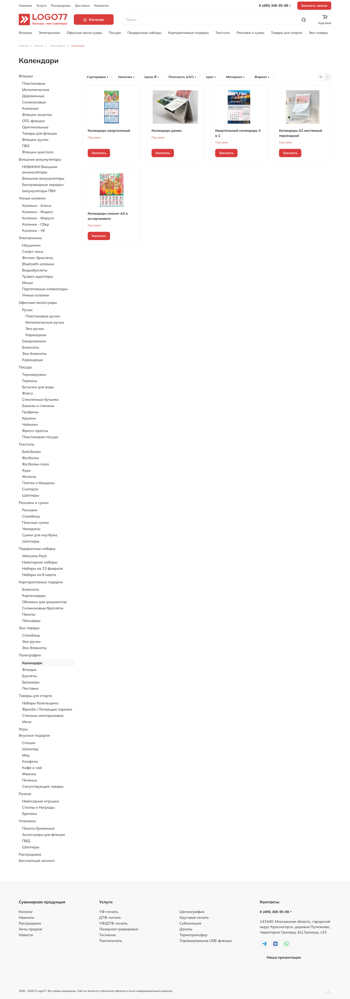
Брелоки (29, 813)
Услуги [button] (41, 6)
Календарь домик (167, 130)
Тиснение (107, 935)
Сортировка (97, 77)
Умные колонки (32, 198)
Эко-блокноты (34, 353)
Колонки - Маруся (38, 218)
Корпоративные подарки (188, 33)
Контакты (101, 6)
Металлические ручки (44, 322)
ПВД (26, 841)
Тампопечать (110, 940)
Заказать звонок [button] (314, 6)
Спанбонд (31, 516)
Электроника (49, 33)
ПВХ (25, 146)
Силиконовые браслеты (42, 608)
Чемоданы (31, 528)
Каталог (26, 911)
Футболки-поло (35, 464)
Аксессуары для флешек (43, 834)
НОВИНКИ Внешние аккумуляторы (39, 169)
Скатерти (30, 489)
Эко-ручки (34, 328)
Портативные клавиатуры (45, 289)
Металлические (35, 89)
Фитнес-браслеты (37, 257)
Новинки (25, 6)
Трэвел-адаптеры (37, 276)
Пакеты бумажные (38, 828)
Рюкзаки (30, 510)
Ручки (27, 310)
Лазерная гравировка (118, 929)
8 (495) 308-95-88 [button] (275, 5)
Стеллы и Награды (38, 807)
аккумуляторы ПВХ (39, 191)
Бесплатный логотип (37, 860)
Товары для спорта (286, 33)
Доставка (82, 6)
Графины (30, 412)
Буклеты (29, 676)
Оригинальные (35, 127)
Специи (28, 742)
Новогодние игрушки (40, 801)
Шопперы (30, 495)
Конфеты (30, 761)
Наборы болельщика (40, 703)
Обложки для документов (44, 602)
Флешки (25, 33)
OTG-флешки (33, 121)
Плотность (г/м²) (182, 77)
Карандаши (35, 335)
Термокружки (34, 374)
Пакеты (28, 614)
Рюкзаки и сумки (250, 33)
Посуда (115, 33)
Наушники (31, 245)
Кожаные (30, 108)
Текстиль (222, 33)
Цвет (211, 77)
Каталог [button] (93, 19)
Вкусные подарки (34, 735)
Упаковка (27, 821)
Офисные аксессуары (84, 33)
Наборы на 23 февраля (42, 568)
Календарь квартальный (109, 130)
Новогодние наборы (39, 562)
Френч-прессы (35, 430)
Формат (261, 77)
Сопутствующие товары (42, 786)
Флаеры (29, 669)
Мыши (27, 282)
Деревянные (33, 96)
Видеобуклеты (34, 270)
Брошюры (31, 682)
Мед (25, 755)
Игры (23, 729)
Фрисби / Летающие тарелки (47, 709)
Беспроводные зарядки (43, 184)
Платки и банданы (38, 483)
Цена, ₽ (151, 77)
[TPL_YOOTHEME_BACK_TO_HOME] (43, 19)
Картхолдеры (34, 595)
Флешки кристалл (37, 152)
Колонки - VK (33, 230)
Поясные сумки (35, 522)
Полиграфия (30, 655)
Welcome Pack (34, 556)
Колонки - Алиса (36, 205)
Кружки (29, 418)
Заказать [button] (99, 153)
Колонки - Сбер (35, 224)
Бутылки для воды (38, 387)
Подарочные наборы (144, 33)
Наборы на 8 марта (39, 574)
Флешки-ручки (35, 139)
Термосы (29, 380)
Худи (26, 470)
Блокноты (30, 347)
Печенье (29, 780)
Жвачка (29, 774)
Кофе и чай (32, 767)
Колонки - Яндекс (37, 212)
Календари (32, 663)
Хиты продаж (30, 929)
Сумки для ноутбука (39, 535)
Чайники (30, 424)
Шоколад (30, 749)
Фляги (27, 393)
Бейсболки (31, 451)
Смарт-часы (32, 251)
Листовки (30, 688)
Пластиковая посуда (40, 437)
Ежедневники (34, 341)
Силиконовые (34, 102)
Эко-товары (318, 33)
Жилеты (29, 476)
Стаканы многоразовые (43, 715)
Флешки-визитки (37, 114)
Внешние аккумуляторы (40, 159)
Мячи (26, 721)
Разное (25, 793)
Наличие (126, 77)
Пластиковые (33, 83)
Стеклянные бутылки (40, 399)
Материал (235, 77)
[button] (328, 992)
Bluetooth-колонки (38, 264)
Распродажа (61, 6)
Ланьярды (31, 620)
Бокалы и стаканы (38, 405)
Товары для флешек (39, 133)
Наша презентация (284, 957)
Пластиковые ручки (42, 316)
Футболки (30, 458)
